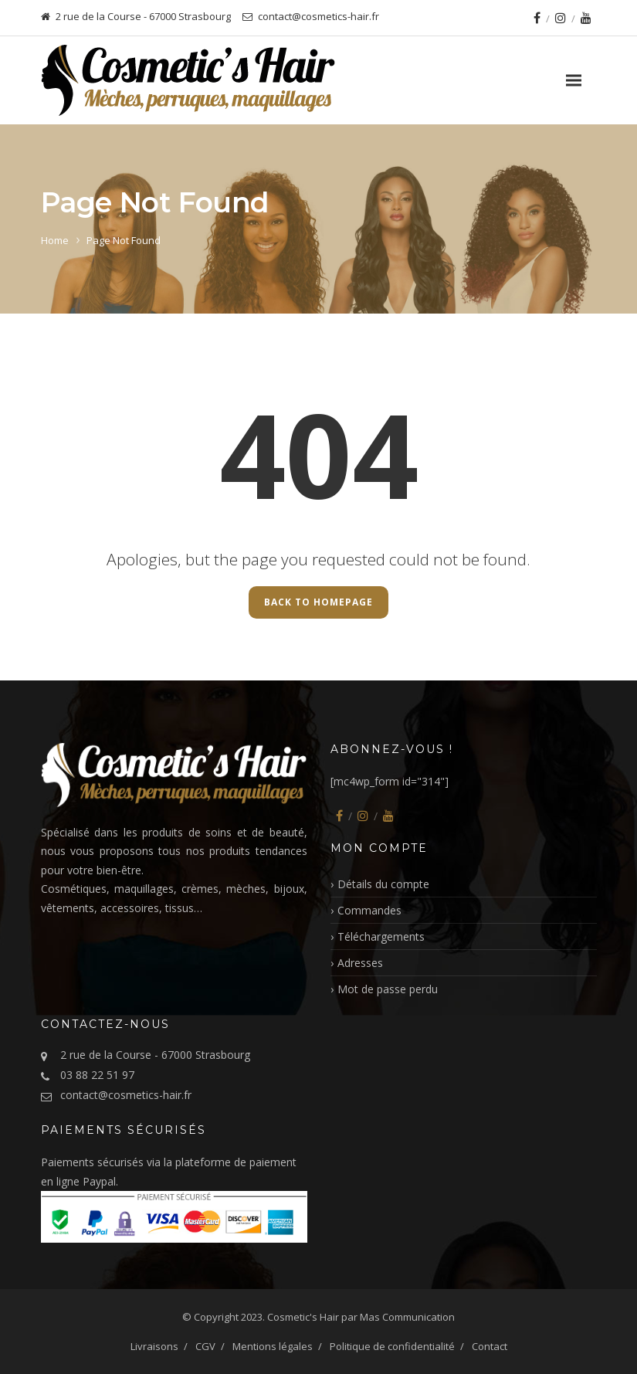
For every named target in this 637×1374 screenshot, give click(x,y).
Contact (489, 1346)
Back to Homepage (318, 602)
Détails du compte (383, 884)
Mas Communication (407, 1317)
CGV (205, 1346)
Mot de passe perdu (387, 989)
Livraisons (154, 1346)
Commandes (369, 910)
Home (55, 240)
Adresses (360, 962)
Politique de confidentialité (392, 1346)
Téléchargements (381, 936)
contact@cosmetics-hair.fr (125, 1094)
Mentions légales (272, 1346)
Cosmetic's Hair (303, 1317)
